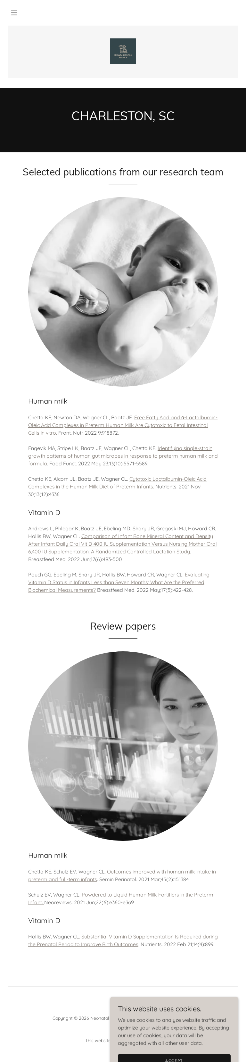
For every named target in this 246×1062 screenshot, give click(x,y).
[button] (14, 12)
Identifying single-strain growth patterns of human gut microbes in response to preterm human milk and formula (123, 456)
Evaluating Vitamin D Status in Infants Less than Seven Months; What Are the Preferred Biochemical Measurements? (118, 582)
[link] (123, 51)
